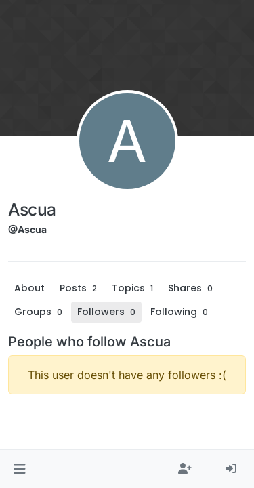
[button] (19, 469)
